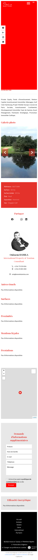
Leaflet (34, 417)
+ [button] (3, 370)
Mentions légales (28, 541)
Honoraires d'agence (20, 544)
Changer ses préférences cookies (14, 547)
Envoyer (11, 485)
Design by (32, 547)
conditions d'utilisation (22, 554)
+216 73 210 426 (20, 266)
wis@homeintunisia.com (20, 274)
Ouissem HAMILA (19, 254)
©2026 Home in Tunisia (12, 542)
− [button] (3, 373)
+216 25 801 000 (20, 269)
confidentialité (8, 554)
